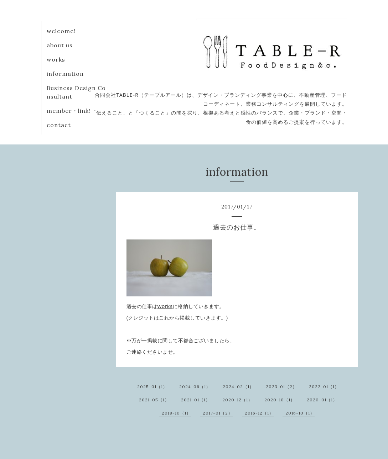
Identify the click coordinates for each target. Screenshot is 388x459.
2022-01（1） (324, 386)
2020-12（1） (237, 399)
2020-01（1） (322, 399)
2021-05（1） (154, 399)
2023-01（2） (281, 386)
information (65, 73)
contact (59, 124)
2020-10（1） (279, 399)
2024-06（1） (195, 386)
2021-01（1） (195, 399)
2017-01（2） (218, 413)
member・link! (68, 110)
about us (60, 45)
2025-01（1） (152, 386)
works (56, 59)
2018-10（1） (176, 413)
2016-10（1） (300, 413)
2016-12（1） (259, 413)
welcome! (61, 31)
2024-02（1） (238, 386)
